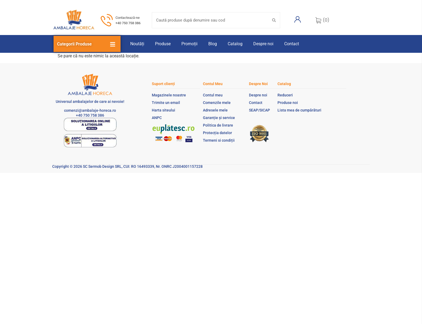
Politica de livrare (218, 125)
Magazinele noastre (169, 95)
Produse (163, 43)
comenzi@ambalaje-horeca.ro (90, 110)
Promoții (189, 43)
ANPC (157, 118)
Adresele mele (215, 110)
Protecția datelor (217, 133)
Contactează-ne (127, 18)
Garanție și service (219, 118)
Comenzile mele (217, 102)
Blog (212, 43)
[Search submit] (274, 20)
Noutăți (137, 43)
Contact (291, 43)
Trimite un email (166, 102)
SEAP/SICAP (259, 110)
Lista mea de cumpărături (299, 110)
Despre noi (263, 43)
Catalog (235, 43)
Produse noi (287, 102)
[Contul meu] (297, 19)
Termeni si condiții (219, 140)
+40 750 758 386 (127, 23)
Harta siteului (163, 110)
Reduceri (285, 95)
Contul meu (213, 95)
